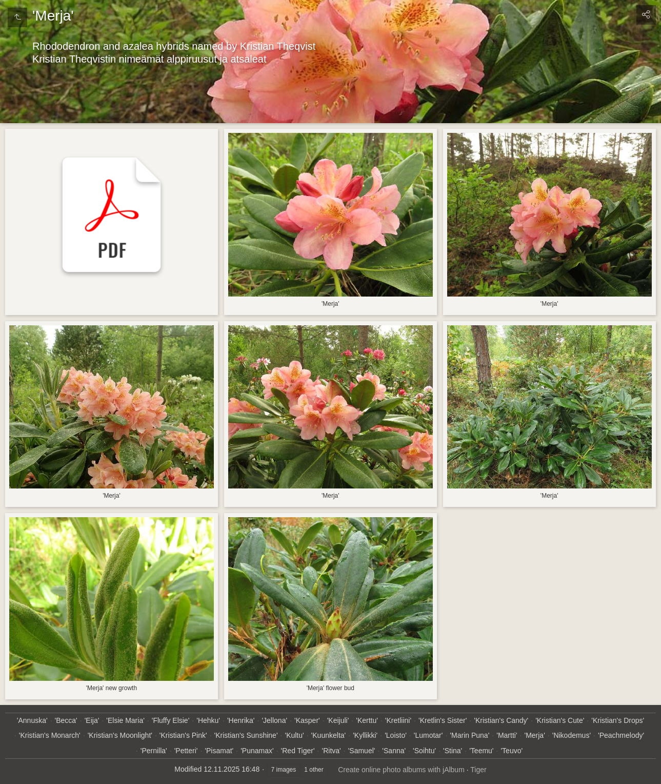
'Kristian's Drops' (617, 720)
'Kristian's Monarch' (50, 735)
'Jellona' (274, 720)
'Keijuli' (338, 720)
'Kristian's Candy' (501, 720)
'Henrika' (241, 720)
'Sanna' (394, 751)
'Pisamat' (219, 751)
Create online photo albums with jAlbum (401, 770)
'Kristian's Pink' (183, 735)
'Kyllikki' (365, 735)
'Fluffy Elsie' (171, 720)
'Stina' (452, 751)
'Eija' (92, 720)
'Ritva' (331, 751)
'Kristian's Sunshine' (246, 735)
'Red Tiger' (298, 751)
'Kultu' (294, 735)
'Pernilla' (154, 751)
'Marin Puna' (469, 735)
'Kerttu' (367, 720)
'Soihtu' (424, 751)
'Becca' (66, 720)
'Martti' (506, 735)
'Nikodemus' (571, 735)
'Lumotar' (428, 735)
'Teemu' (481, 751)
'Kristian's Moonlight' (120, 735)
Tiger (478, 770)
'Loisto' (396, 735)
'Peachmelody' (621, 735)
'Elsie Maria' (125, 720)
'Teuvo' (511, 751)
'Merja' (534, 735)
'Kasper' (307, 720)
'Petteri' (186, 751)
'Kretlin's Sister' (442, 720)
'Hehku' (208, 720)
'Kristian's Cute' (559, 720)
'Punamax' (257, 751)
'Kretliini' (398, 720)
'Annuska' (32, 720)
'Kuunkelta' (328, 735)
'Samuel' (361, 751)
